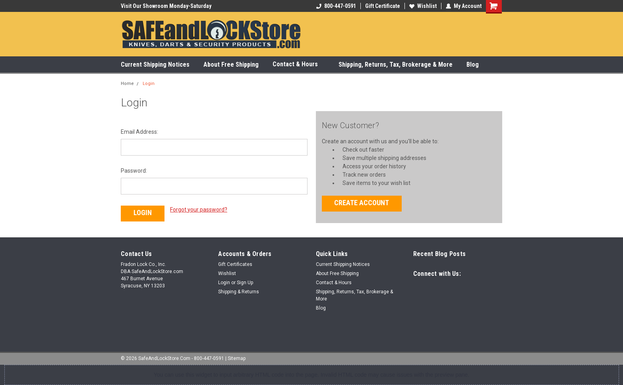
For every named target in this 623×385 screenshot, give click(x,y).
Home (127, 83)
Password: (134, 170)
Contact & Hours (299, 64)
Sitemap (237, 358)
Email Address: (139, 132)
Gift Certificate (382, 6)
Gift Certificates (235, 264)
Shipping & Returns (238, 292)
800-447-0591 (336, 6)
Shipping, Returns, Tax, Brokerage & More (396, 64)
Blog (472, 64)
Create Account (361, 202)
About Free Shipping (231, 64)
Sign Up (245, 282)
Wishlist (423, 6)
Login (149, 83)
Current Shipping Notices (155, 64)
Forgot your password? (198, 209)
